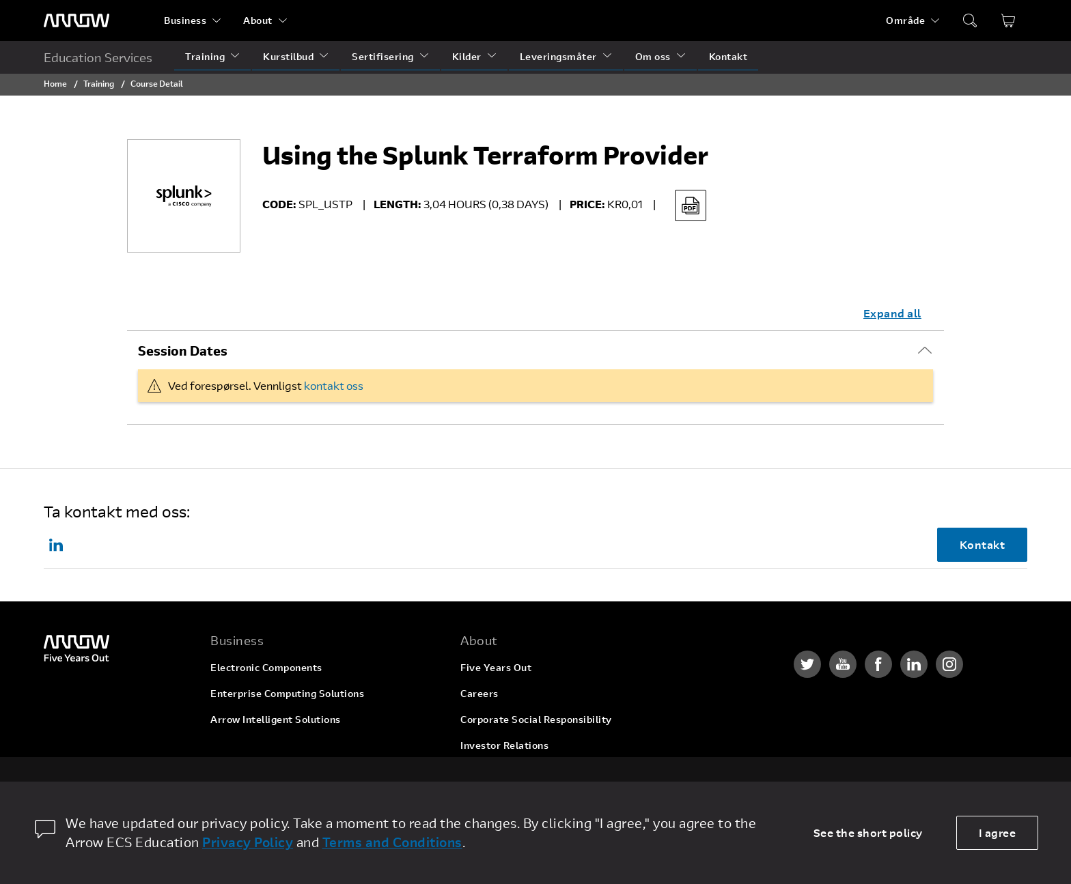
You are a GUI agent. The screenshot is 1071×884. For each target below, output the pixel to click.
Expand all (892, 313)
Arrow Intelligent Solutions (275, 719)
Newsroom (486, 771)
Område (905, 20)
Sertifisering (383, 56)
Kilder (467, 56)
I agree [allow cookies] (997, 832)
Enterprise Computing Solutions (287, 693)
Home (55, 83)
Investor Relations (504, 745)
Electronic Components (266, 667)
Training (205, 56)
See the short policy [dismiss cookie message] (868, 832)
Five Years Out (495, 667)
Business (185, 20)
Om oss (653, 56)
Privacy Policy (247, 842)
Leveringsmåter (558, 56)
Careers (479, 693)
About (258, 20)
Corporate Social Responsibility (536, 719)
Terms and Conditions (392, 842)
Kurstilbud (288, 56)
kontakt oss (333, 385)
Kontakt (728, 56)
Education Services (98, 57)
